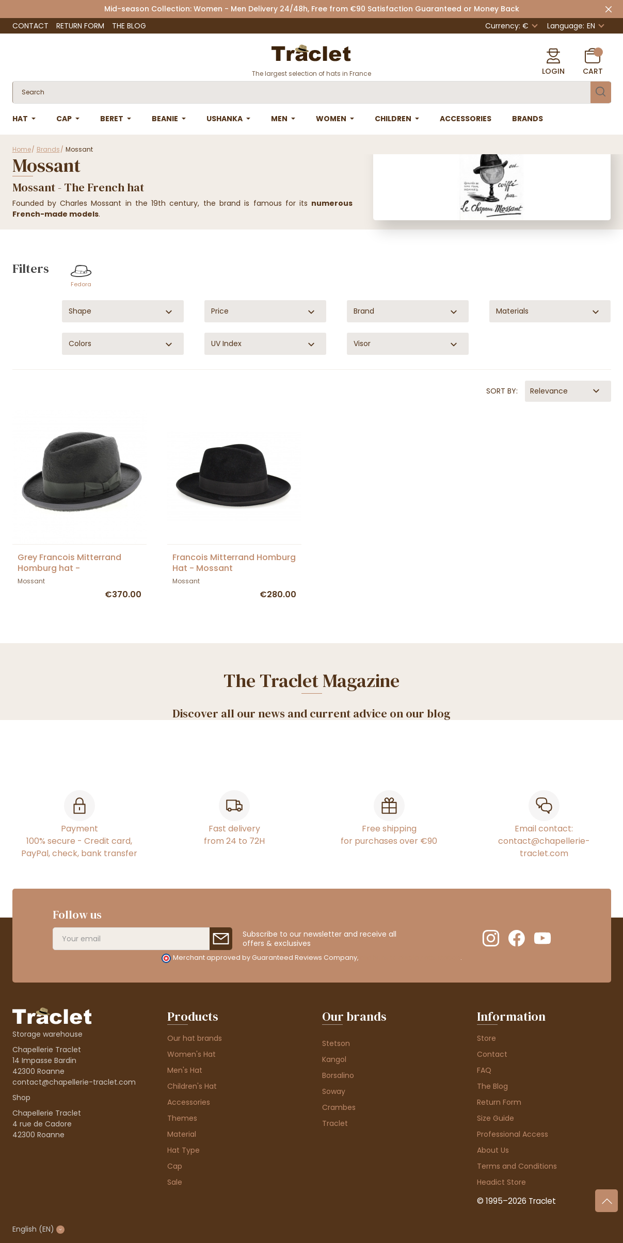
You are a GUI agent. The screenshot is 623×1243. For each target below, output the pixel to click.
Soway (333, 1091)
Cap (174, 1166)
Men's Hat (184, 1070)
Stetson (336, 1043)
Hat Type (183, 1150)
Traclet (335, 1123)
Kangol (334, 1059)
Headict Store (501, 1182)
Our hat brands (194, 1038)
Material (181, 1134)
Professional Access (512, 1134)
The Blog (129, 26)
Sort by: (502, 391)
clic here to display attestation (410, 957)
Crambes (339, 1107)
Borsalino (338, 1075)
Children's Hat (192, 1086)
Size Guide (495, 1118)
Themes (182, 1118)
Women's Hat (191, 1054)
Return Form (80, 26)
